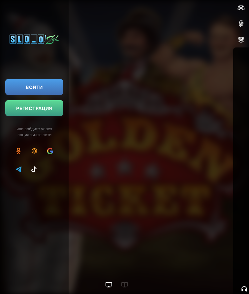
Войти (34, 87)
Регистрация (34, 108)
